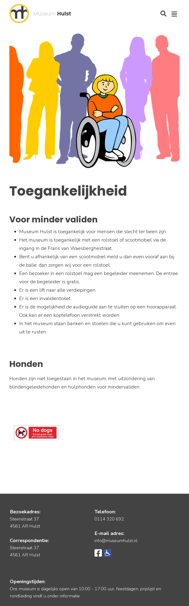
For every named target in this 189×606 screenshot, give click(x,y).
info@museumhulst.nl (116, 541)
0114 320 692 (109, 519)
